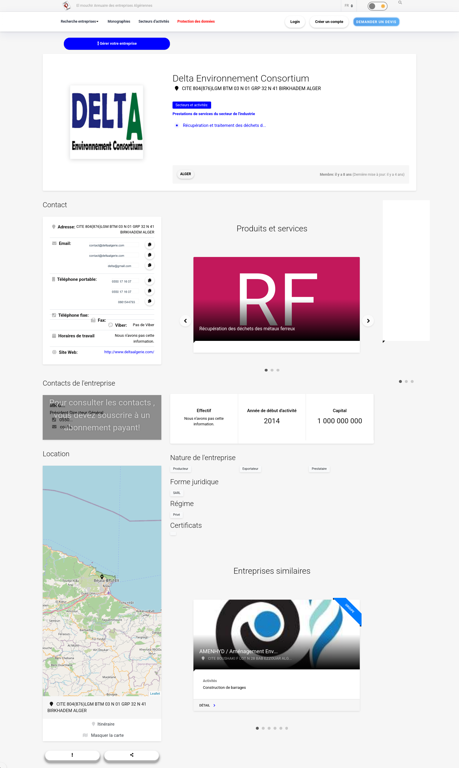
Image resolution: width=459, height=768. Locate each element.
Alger (185, 174)
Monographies (121, 21)
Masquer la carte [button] (103, 735)
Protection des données (200, 21)
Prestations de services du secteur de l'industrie (214, 114)
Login (295, 21)
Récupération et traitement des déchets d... (225, 125)
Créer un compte (329, 21)
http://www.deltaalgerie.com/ (129, 352)
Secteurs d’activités (157, 21)
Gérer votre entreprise (117, 43)
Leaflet (155, 693)
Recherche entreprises (79, 21)
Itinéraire (103, 724)
